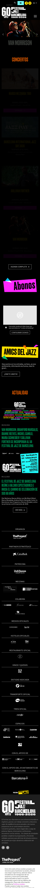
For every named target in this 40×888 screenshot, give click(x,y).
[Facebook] (26, 3)
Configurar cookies (20, 332)
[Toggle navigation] (35, 16)
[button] (3, 34)
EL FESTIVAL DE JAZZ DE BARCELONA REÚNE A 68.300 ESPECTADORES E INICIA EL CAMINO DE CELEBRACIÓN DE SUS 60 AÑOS (20, 487)
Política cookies (19, 884)
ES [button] (34, 3)
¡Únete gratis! (11, 374)
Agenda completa (20, 266)
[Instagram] (29, 3)
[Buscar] (9, 3)
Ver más (20, 510)
